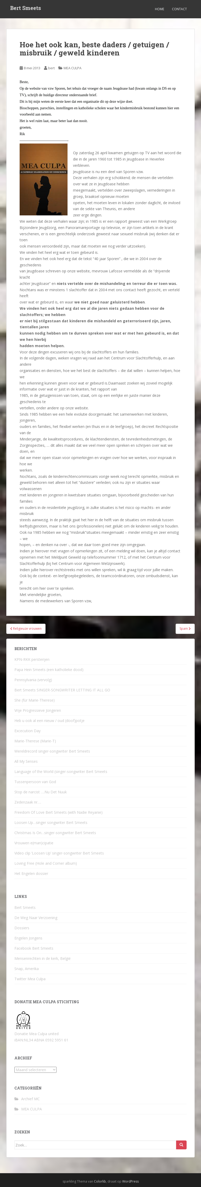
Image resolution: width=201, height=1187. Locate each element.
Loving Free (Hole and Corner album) (45, 863)
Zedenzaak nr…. (27, 802)
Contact (179, 9)
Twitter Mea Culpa (30, 978)
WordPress (130, 1181)
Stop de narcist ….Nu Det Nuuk (40, 791)
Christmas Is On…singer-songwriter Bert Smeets (55, 832)
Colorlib (100, 1181)
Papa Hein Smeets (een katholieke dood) (48, 669)
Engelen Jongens (28, 938)
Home (159, 9)
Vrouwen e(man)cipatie (33, 842)
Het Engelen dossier (31, 873)
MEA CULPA (72, 68)
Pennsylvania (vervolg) (33, 679)
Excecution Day (27, 730)
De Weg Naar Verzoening (35, 917)
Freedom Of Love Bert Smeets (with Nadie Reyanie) (58, 812)
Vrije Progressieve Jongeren (37, 710)
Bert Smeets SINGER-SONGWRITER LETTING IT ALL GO (62, 689)
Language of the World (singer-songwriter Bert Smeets (60, 771)
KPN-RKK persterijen (31, 659)
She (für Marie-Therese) (34, 700)
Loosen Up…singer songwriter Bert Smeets (50, 822)
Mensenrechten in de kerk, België (42, 958)
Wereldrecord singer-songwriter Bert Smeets (52, 751)
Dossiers (21, 927)
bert (51, 68)
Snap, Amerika (26, 968)
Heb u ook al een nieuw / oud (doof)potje (49, 720)
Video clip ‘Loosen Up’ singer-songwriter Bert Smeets (59, 853)
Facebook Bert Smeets (33, 948)
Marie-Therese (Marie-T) (35, 740)
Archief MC (30, 1098)
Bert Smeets (25, 9)
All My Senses (26, 761)
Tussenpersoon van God (35, 781)
